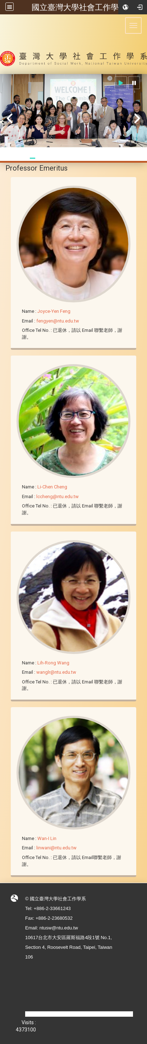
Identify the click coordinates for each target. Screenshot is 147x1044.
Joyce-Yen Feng (53, 311)
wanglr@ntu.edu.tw (56, 672)
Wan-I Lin (46, 838)
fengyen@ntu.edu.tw (57, 321)
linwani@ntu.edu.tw (56, 847)
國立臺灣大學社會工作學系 (79, 7)
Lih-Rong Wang (53, 662)
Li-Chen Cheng (52, 486)
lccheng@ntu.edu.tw (57, 496)
